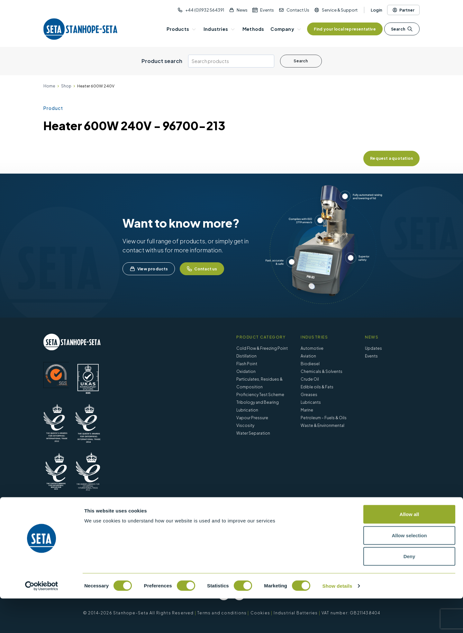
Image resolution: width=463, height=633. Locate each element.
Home (49, 86)
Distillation (246, 356)
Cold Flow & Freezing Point (262, 348)
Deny (409, 590)
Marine (307, 410)
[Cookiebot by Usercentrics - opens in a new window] (42, 620)
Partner (403, 10)
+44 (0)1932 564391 (204, 10)
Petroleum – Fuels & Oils (324, 417)
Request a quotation (391, 158)
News (242, 10)
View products (148, 269)
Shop (66, 86)
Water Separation (253, 433)
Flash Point (246, 363)
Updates (373, 348)
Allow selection (409, 570)
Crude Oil (310, 379)
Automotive (312, 348)
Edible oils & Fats (317, 386)
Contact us (201, 269)
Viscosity (245, 425)
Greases (309, 394)
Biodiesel (310, 363)
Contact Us (297, 10)
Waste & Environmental (322, 425)
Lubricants (311, 402)
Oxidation (246, 371)
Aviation (308, 356)
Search (402, 29)
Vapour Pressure (252, 417)
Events (267, 10)
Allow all (409, 548)
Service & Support (340, 10)
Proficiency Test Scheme (260, 394)
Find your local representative (345, 29)
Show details (337, 620)
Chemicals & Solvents (321, 371)
